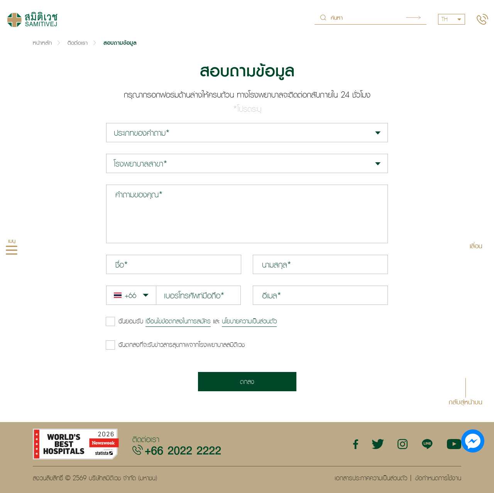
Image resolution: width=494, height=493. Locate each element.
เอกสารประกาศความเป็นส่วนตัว (371, 478)
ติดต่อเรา (78, 43)
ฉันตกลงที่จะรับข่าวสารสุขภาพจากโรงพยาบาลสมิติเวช (181, 344)
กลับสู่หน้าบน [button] (465, 401)
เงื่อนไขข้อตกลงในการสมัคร (178, 321)
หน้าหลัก (42, 43)
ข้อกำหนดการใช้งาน (438, 478)
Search (413, 17)
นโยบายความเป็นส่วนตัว (249, 321)
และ (197, 321)
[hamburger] (11, 251)
